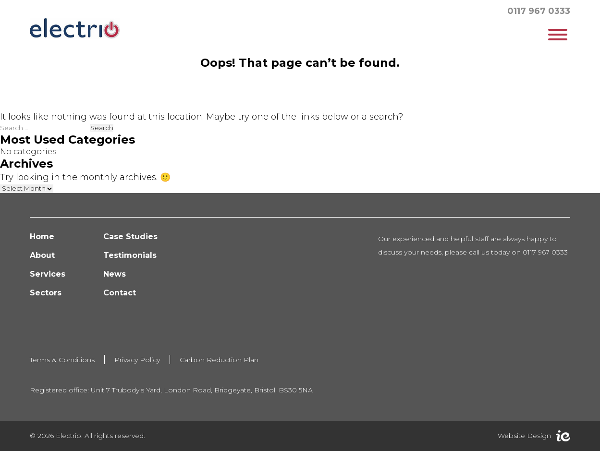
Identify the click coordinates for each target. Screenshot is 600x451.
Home (42, 236)
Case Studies (130, 236)
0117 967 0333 (538, 11)
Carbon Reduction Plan (219, 359)
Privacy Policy (137, 359)
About (42, 255)
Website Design (524, 435)
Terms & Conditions (62, 359)
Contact (119, 292)
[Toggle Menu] (557, 34)
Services (47, 274)
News (114, 274)
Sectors (45, 292)
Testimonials (130, 255)
